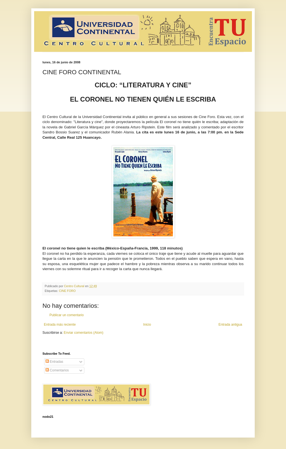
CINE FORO (67, 290)
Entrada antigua (230, 324)
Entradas (54, 362)
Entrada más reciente (60, 324)
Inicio (147, 324)
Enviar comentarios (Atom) (83, 333)
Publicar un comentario (66, 315)
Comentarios (57, 370)
